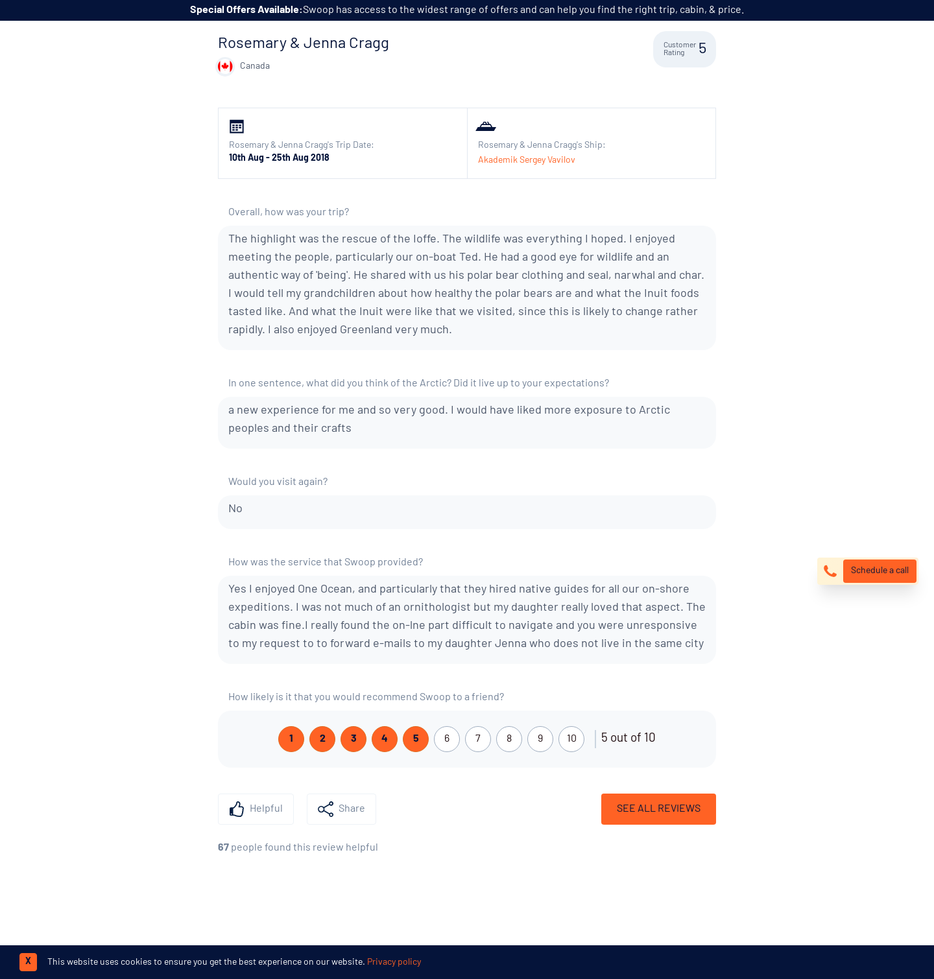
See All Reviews (658, 809)
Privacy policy (394, 962)
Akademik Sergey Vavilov (526, 160)
